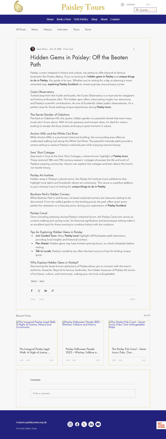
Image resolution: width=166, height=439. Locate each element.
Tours (76, 29)
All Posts (21, 29)
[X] (84, 424)
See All (147, 315)
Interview (62, 29)
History (48, 29)
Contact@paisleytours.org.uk (31, 422)
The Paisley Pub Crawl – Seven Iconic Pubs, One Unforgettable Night (129, 350)
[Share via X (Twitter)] (38, 290)
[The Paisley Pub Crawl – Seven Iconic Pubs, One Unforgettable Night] (129, 332)
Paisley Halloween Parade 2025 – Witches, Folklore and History (82, 350)
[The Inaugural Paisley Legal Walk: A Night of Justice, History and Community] (36, 332)
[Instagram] (70, 424)
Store (88, 29)
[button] (151, 4)
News (34, 29)
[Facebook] (77, 424)
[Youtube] (98, 424)
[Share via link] (52, 290)
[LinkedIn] (91, 424)
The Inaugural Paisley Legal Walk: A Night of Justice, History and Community (34, 350)
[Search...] (145, 10)
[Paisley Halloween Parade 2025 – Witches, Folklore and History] (83, 332)
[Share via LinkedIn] (45, 290)
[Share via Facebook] (31, 290)
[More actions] (134, 49)
